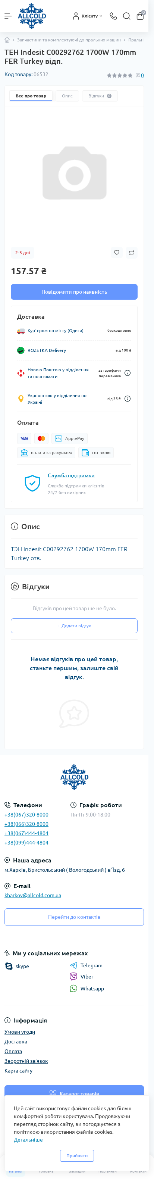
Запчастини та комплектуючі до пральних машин (69, 39)
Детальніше (28, 1140)
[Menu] (8, 16)
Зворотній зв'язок (26, 1061)
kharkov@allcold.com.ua (32, 895)
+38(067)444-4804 (26, 833)
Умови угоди (19, 1032)
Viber (81, 977)
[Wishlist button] (117, 252)
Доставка (15, 1042)
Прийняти (77, 1155)
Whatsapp (86, 988)
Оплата (13, 1051)
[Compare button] (132, 253)
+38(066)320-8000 (26, 824)
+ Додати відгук (74, 625)
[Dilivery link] (127, 373)
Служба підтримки (71, 475)
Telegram (86, 965)
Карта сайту (18, 1071)
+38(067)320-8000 (26, 815)
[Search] (127, 16)
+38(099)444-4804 (26, 843)
